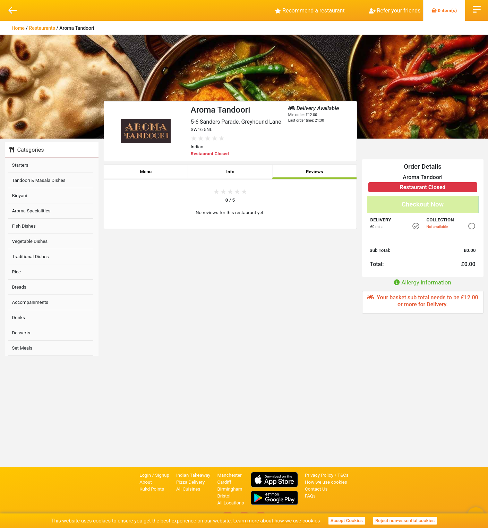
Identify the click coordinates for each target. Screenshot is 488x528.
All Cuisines (188, 489)
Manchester (229, 475)
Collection (440, 219)
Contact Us (316, 489)
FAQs (310, 496)
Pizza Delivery (190, 482)
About (145, 482)
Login (145, 475)
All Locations (230, 502)
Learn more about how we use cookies (276, 521)
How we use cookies (326, 482)
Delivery (380, 219)
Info (230, 171)
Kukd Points (151, 489)
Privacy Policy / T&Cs (327, 475)
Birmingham (229, 489)
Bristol (223, 496)
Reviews (314, 171)
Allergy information (422, 282)
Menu (146, 171)
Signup (162, 475)
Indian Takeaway (193, 475)
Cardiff (224, 482)
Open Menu (477, 8)
